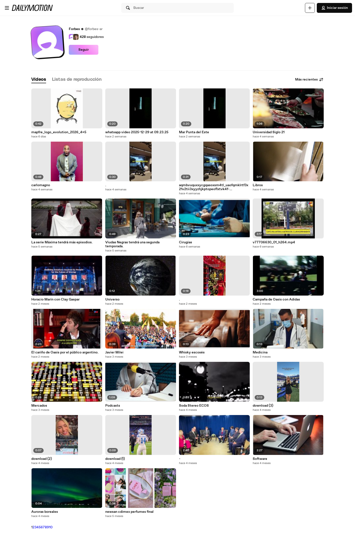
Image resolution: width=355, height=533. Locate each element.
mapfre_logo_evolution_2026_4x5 (58, 132)
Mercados (39, 406)
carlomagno (40, 185)
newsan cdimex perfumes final (129, 512)
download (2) (41, 459)
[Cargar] (310, 8)
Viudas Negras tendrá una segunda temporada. (132, 244)
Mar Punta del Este (194, 132)
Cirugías (185, 242)
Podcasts (112, 406)
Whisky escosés (192, 352)
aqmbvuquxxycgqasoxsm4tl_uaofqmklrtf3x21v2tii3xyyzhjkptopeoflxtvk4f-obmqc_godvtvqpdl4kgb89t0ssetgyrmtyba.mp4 (214, 187)
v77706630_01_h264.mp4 (274, 242)
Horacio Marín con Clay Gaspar (55, 299)
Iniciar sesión (334, 7)
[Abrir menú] (7, 8)
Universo (112, 299)
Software (260, 459)
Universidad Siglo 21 (268, 132)
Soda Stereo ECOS (194, 406)
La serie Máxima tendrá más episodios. (62, 242)
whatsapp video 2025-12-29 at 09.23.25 (136, 132)
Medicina (260, 352)
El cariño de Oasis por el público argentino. (65, 352)
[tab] (38, 80)
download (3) (263, 406)
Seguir (83, 50)
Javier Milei (114, 352)
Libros (258, 185)
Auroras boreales (44, 512)
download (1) (115, 459)
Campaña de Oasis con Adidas (276, 299)
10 (51, 527)
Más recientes (309, 79)
